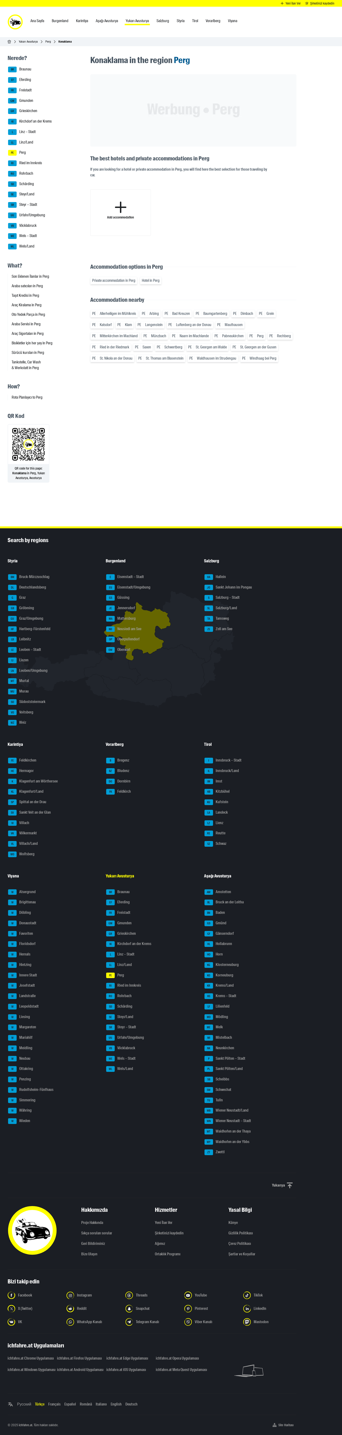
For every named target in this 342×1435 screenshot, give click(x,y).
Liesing (19, 1017)
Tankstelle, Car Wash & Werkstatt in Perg (26, 365)
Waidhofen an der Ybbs (226, 1142)
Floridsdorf (22, 944)
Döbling (19, 913)
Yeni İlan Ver (163, 1222)
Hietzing (19, 965)
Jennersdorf (120, 608)
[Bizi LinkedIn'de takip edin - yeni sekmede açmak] (269, 1308)
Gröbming (21, 608)
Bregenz (117, 760)
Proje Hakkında (92, 1222)
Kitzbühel (217, 792)
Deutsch (131, 1404)
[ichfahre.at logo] (15, 22)
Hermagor (21, 771)
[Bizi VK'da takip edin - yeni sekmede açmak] (34, 1322)
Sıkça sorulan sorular (96, 1233)
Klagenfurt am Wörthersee (33, 781)
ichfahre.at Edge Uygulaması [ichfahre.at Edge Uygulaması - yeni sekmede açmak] (127, 1358)
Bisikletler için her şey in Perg (32, 343)
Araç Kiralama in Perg (27, 304)
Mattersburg (121, 619)
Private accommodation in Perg (113, 280)
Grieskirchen (22, 111)
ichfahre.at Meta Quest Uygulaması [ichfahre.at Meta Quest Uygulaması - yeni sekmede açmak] (178, 1369)
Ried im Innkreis (25, 163)
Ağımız (160, 1243)
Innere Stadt (22, 975)
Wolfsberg (21, 854)
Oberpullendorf (123, 639)
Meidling (20, 1048)
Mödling (216, 1017)
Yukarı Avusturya (28, 42)
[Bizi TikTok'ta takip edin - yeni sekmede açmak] (269, 1295)
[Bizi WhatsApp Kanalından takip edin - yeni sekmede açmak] (93, 1322)
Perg (48, 42)
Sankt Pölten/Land (223, 1069)
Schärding (21, 184)
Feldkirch (118, 792)
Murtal (18, 681)
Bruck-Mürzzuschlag (28, 577)
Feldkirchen (22, 760)
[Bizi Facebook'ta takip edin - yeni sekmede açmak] (34, 1295)
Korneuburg (218, 975)
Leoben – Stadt (24, 650)
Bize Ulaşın (89, 1254)
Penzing (19, 1079)
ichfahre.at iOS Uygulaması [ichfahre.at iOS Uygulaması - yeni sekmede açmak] (126, 1369)
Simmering (21, 1100)
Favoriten (20, 934)
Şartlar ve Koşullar (241, 1254)
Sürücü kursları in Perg (28, 352)
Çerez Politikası (239, 1243)
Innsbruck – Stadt (223, 760)
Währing (20, 1110)
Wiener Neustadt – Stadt (227, 1121)
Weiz (17, 723)
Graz (17, 598)
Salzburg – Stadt (222, 598)
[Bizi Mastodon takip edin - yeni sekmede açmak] (269, 1322)
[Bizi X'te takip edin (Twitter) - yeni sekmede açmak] (34, 1308)
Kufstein (216, 802)
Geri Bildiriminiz (93, 1243)
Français (54, 1404)
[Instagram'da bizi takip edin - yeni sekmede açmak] (93, 1295)
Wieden (19, 1121)
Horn (213, 954)
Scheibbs (216, 1079)
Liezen (18, 660)
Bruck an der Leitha (224, 902)
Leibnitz (19, 639)
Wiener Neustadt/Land (226, 1110)
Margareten (22, 1027)
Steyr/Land (21, 194)
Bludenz (117, 771)
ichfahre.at (25, 1425)
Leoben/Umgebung (28, 671)
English (116, 1404)
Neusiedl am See (123, 629)
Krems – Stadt (220, 996)
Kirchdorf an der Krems (30, 121)
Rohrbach (20, 174)
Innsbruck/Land (221, 771)
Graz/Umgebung (25, 619)
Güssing (117, 598)
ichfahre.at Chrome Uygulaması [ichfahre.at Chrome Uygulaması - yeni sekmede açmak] (29, 1358)
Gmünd (215, 923)
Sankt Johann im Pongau (228, 587)
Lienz (213, 823)
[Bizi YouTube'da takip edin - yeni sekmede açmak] (211, 1295)
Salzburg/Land (220, 608)
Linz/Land (20, 142)
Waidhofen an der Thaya (227, 1131)
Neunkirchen (219, 1048)
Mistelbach (218, 1038)
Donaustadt (22, 923)
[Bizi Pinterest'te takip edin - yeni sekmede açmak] (211, 1308)
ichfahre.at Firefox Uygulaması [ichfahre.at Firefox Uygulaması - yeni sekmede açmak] (79, 1358)
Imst (213, 781)
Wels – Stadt (22, 236)
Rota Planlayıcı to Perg (27, 397)
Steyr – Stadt (22, 205)
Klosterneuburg (221, 965)
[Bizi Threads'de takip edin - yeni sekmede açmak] (152, 1295)
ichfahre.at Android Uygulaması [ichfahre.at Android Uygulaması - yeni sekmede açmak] (79, 1369)
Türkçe (39, 1404)
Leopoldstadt (23, 1006)
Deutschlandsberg (27, 587)
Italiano (101, 1404)
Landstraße (22, 996)
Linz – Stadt (22, 132)
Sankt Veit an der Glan (29, 813)
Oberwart (118, 650)
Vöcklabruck (22, 226)
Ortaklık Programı (167, 1254)
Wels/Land (21, 246)
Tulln (213, 1100)
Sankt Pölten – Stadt (224, 1059)
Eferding (19, 80)
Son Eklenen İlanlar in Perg (30, 276)
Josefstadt (21, 986)
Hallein (215, 577)
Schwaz (215, 844)
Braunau (19, 69)
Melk (213, 1027)
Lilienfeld (216, 1006)
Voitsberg (20, 712)
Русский (24, 1404)
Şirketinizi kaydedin (169, 1233)
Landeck (216, 813)
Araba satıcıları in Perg (27, 285)
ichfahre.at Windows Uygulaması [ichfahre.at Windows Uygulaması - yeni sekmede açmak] (29, 1369)
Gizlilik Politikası (240, 1233)
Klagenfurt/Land (25, 792)
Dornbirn (118, 781)
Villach (18, 823)
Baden (214, 913)
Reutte (214, 833)
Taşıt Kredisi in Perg (25, 295)
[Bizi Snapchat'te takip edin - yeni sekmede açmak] (152, 1308)
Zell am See (218, 629)
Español (70, 1404)
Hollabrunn (218, 944)
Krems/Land (219, 986)
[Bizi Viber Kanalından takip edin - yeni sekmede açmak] (211, 1322)
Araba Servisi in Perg (26, 324)
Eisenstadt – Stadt (125, 577)
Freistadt (20, 90)
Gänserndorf (219, 934)
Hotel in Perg (151, 280)
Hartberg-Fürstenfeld (29, 629)
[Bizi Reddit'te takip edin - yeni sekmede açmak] (93, 1308)
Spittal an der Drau (27, 802)
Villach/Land (23, 844)
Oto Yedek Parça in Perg (28, 314)
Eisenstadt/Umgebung (128, 587)
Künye (233, 1222)
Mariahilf (20, 1038)
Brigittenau (22, 902)
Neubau (19, 1059)
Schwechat (217, 1090)
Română (86, 1404)
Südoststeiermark (26, 702)
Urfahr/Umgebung (26, 215)
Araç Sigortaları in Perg (28, 333)
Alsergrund (22, 892)
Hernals (19, 954)
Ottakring (20, 1069)
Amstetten (217, 892)
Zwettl (214, 1152)
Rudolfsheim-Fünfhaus (30, 1090)
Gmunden (20, 101)
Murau (18, 691)
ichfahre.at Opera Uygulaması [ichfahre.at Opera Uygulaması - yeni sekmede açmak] (177, 1358)
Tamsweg (216, 619)
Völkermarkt (22, 833)
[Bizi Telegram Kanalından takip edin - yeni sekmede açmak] (152, 1322)
